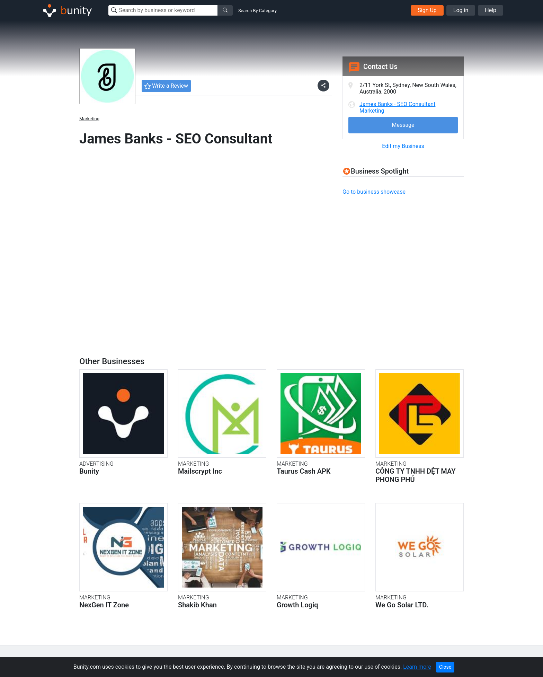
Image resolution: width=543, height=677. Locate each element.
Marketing (89, 118)
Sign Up (427, 10)
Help (490, 10)
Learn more (417, 666)
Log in (460, 10)
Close (445, 667)
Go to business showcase (374, 191)
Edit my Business (403, 146)
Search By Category (257, 10)
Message (403, 125)
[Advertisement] (400, 250)
